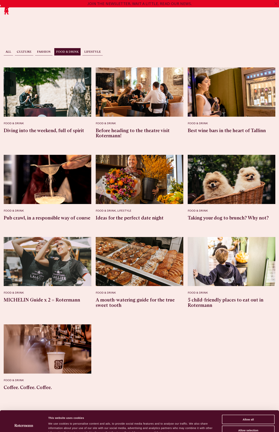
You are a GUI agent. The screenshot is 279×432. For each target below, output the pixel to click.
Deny (248, 421)
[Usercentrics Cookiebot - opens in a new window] (24, 425)
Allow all (248, 399)
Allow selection (248, 410)
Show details (193, 424)
